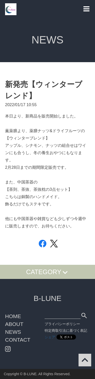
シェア (50, 337)
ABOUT (14, 324)
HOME (13, 316)
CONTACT (17, 340)
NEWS (13, 332)
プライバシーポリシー (62, 324)
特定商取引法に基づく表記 (66, 330)
